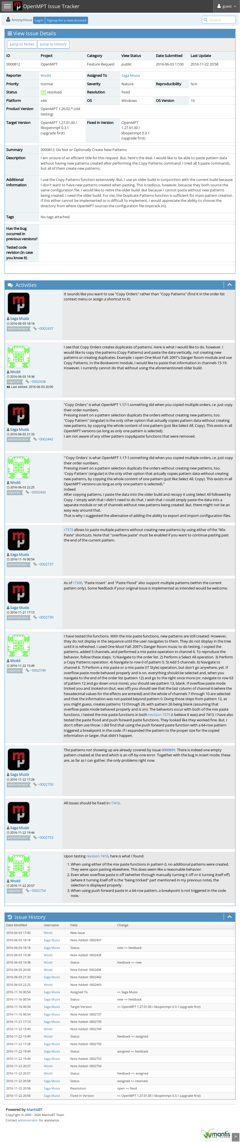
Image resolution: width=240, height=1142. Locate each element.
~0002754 (38, 890)
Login (39, 20)
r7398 (77, 582)
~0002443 (38, 492)
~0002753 (45, 837)
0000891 (168, 749)
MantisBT (34, 1109)
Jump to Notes (22, 44)
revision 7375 (159, 714)
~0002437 (45, 328)
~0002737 (45, 564)
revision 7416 (97, 856)
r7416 (115, 802)
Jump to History (53, 44)
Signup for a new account (66, 20)
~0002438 (38, 381)
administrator (28, 1120)
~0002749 (38, 670)
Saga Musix (130, 75)
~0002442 (45, 439)
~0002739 (45, 617)
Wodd (46, 75)
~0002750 (45, 784)
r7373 (68, 529)
